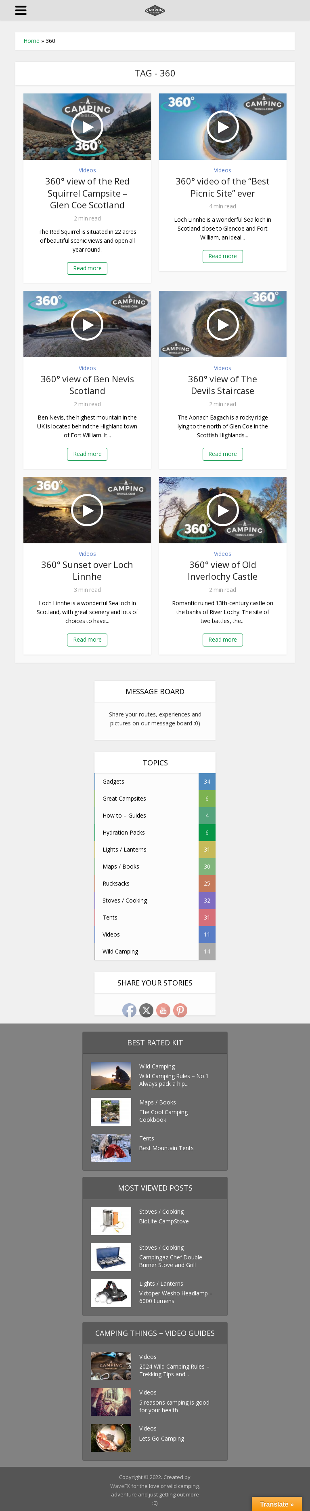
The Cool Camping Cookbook (163, 1114)
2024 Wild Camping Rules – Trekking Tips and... (174, 1369)
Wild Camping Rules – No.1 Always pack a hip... (174, 1078)
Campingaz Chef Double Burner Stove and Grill (171, 1259)
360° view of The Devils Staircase (222, 383)
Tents (146, 1136)
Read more (87, 267)
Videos (87, 170)
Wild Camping (157, 1064)
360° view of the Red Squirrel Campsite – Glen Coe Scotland (87, 192)
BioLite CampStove (164, 1219)
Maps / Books (157, 1100)
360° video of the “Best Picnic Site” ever (223, 187)
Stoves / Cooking (161, 1209)
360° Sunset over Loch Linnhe (87, 569)
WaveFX (120, 1483)
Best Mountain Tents (167, 1146)
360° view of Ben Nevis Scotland (87, 383)
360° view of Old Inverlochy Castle (222, 569)
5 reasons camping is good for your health (174, 1404)
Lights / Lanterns (161, 1281)
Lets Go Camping (161, 1436)
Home (31, 41)
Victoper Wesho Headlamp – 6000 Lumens (176, 1295)
